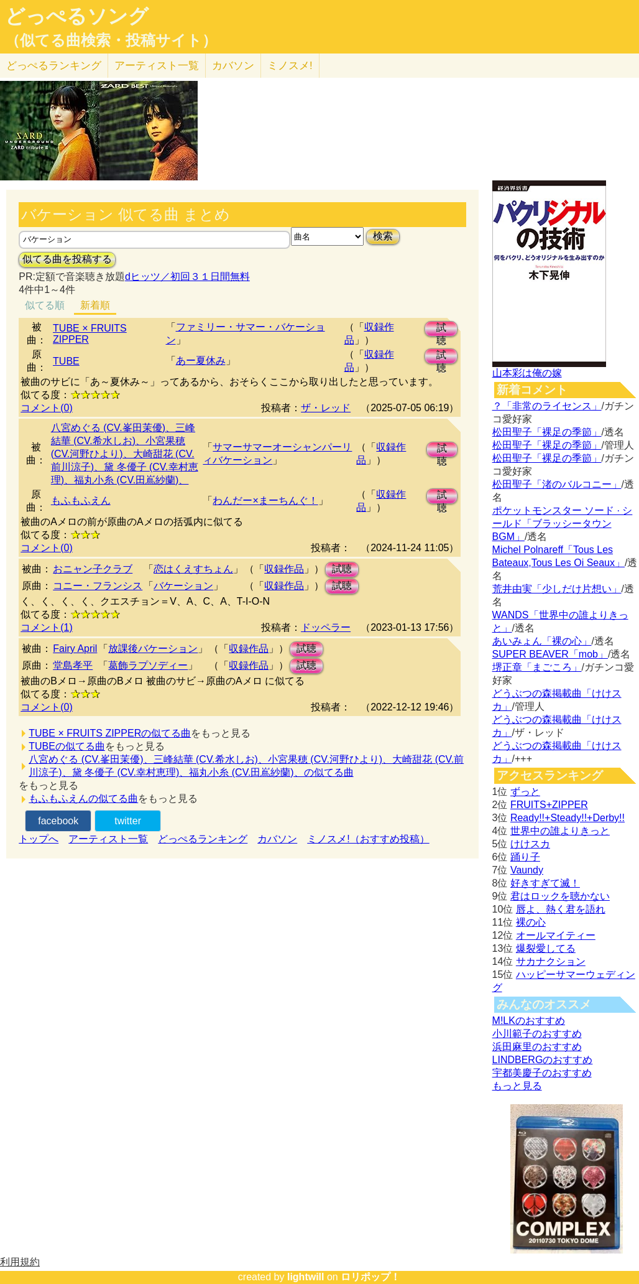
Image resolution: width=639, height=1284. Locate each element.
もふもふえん (81, 500)
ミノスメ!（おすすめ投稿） (368, 839)
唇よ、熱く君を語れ (560, 909)
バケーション (183, 585)
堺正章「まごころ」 (537, 667)
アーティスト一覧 (108, 839)
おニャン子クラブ (92, 569)
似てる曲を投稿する (67, 259)
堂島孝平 (73, 665)
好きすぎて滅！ (545, 883)
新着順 (95, 305)
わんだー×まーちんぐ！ (265, 500)
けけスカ (530, 844)
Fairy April (75, 648)
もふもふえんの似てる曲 (83, 798)
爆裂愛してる (546, 948)
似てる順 (45, 305)
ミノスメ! (290, 66)
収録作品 (284, 569)
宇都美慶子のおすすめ (542, 1073)
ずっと (525, 791)
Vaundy (526, 870)
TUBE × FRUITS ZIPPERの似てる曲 (110, 733)
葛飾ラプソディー (148, 665)
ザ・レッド (326, 407)
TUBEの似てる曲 (67, 746)
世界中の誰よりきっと (560, 831)
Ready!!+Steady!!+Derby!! (567, 817)
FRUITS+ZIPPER (549, 804)
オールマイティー (555, 935)
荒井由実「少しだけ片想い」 (557, 589)
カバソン (233, 66)
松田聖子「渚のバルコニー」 (557, 484)
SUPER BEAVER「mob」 (550, 654)
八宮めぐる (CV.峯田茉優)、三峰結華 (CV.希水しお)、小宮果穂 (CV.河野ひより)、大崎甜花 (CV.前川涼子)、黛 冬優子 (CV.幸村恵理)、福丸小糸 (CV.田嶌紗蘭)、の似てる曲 (246, 766)
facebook (58, 821)
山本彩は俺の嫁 (527, 373)
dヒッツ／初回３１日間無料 (187, 276)
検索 (383, 236)
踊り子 (525, 857)
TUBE (66, 361)
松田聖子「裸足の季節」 (547, 432)
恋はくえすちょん (193, 569)
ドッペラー (326, 627)
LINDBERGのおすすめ (542, 1059)
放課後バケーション (153, 648)
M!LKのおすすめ (528, 1020)
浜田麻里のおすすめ (537, 1046)
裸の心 (531, 922)
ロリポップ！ (370, 1277)
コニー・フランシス (97, 585)
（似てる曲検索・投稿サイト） (111, 40)
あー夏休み (201, 360)
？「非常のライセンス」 (547, 406)
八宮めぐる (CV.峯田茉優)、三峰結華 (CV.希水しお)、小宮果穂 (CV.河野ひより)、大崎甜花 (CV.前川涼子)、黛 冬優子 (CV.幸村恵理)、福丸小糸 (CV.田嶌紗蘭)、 (124, 453)
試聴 (441, 329)
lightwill (305, 1277)
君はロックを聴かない (560, 896)
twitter (127, 821)
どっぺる (53, 66)
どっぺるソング (77, 16)
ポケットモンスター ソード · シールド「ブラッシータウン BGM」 (562, 523)
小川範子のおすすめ (537, 1033)
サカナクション (551, 961)
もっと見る (517, 1086)
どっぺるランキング (202, 839)
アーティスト (156, 66)
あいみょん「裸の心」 (542, 641)
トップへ (38, 839)
